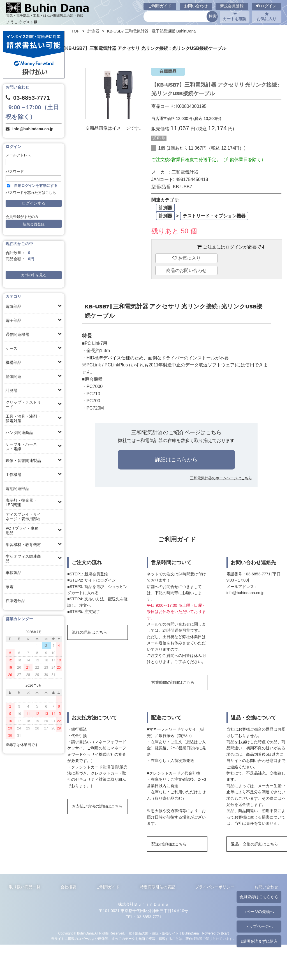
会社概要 (68, 887)
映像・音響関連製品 (23, 460)
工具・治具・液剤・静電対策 (23, 418)
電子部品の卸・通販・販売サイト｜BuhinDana (163, 933)
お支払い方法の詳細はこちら (97, 806)
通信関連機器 (17, 334)
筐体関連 (13, 376)
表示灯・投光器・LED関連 (21, 502)
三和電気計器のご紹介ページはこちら (176, 432)
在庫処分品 (15, 600)
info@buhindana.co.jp (33, 129)
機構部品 (13, 362)
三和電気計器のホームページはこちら (221, 478)
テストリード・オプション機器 (214, 215)
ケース (11, 348)
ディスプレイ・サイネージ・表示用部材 (23, 516)
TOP (75, 31)
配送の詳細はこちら (169, 844)
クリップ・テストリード (23, 404)
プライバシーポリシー (214, 887)
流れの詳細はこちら (89, 632)
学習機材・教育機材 (23, 544)
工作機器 (13, 474)
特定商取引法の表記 (157, 887)
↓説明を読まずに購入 (258, 941)
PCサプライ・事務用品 (22, 530)
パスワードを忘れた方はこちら (31, 193)
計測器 (11, 390)
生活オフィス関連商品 (23, 558)
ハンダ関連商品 (19, 432)
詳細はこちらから (176, 459)
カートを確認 (234, 16)
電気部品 (13, 306)
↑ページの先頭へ (259, 911)
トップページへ (259, 926)
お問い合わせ (196, 6)
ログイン (266, 6)
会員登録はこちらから (259, 896)
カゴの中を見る (34, 275)
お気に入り (266, 16)
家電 (9, 586)
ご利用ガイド (160, 6)
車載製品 (13, 572)
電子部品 (13, 320)
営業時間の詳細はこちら (173, 682)
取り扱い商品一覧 (24, 887)
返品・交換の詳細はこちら (254, 844)
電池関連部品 (17, 488)
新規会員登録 (232, 6)
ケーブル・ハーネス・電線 (21, 446)
